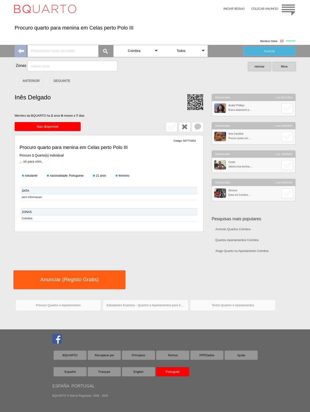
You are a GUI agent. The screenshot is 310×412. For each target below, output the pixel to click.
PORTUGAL (83, 386)
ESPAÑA (60, 386)
